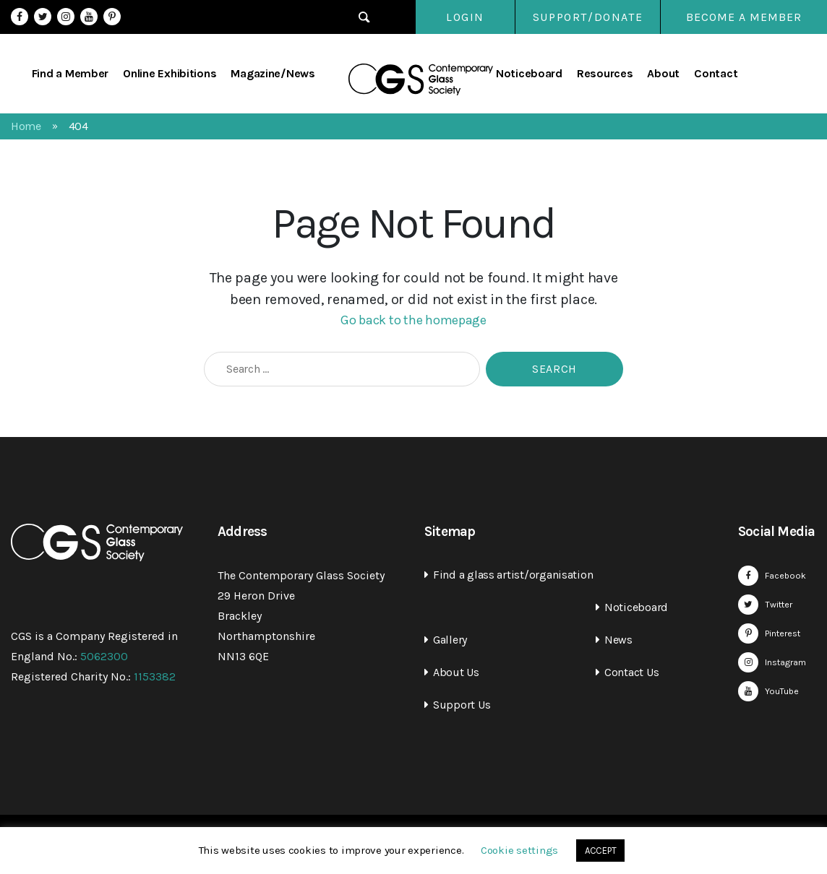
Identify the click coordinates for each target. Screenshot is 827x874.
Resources (605, 73)
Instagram (65, 16)
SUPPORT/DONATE (587, 17)
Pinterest (112, 16)
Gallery (450, 639)
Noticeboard (529, 73)
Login (451, 17)
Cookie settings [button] (519, 850)
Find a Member (70, 73)
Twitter (42, 16)
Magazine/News (273, 73)
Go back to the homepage (413, 320)
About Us (456, 672)
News (618, 639)
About (663, 73)
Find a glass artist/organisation (513, 574)
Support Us (461, 704)
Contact (715, 73)
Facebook (19, 16)
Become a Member (744, 17)
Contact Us (631, 672)
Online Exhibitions (169, 73)
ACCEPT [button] (600, 850)
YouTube (89, 16)
